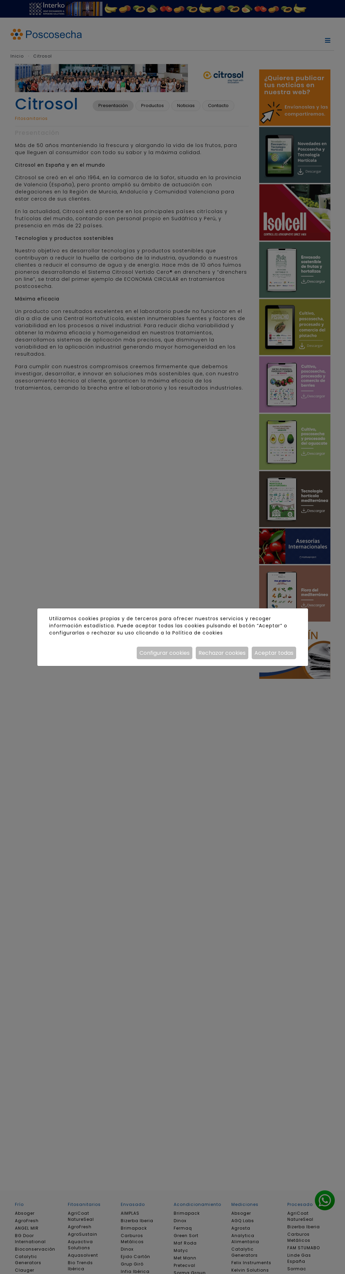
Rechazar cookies (222, 653)
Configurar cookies (164, 653)
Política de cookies (197, 632)
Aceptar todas (273, 653)
